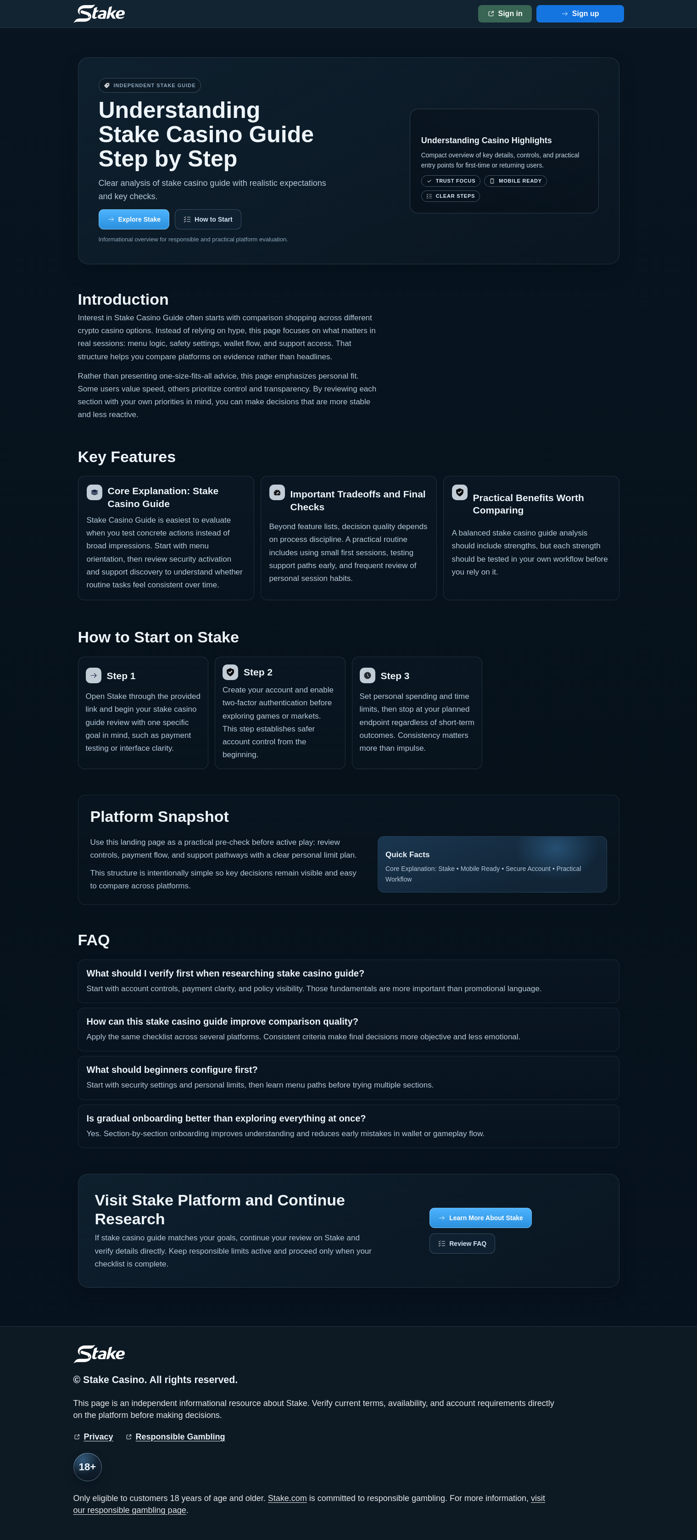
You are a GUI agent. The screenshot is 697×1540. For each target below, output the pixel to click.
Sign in (510, 13)
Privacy (98, 1436)
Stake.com (287, 1498)
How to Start (213, 219)
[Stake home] (99, 14)
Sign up (585, 13)
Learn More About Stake (486, 1218)
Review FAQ (467, 1243)
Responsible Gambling (180, 1436)
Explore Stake (139, 219)
